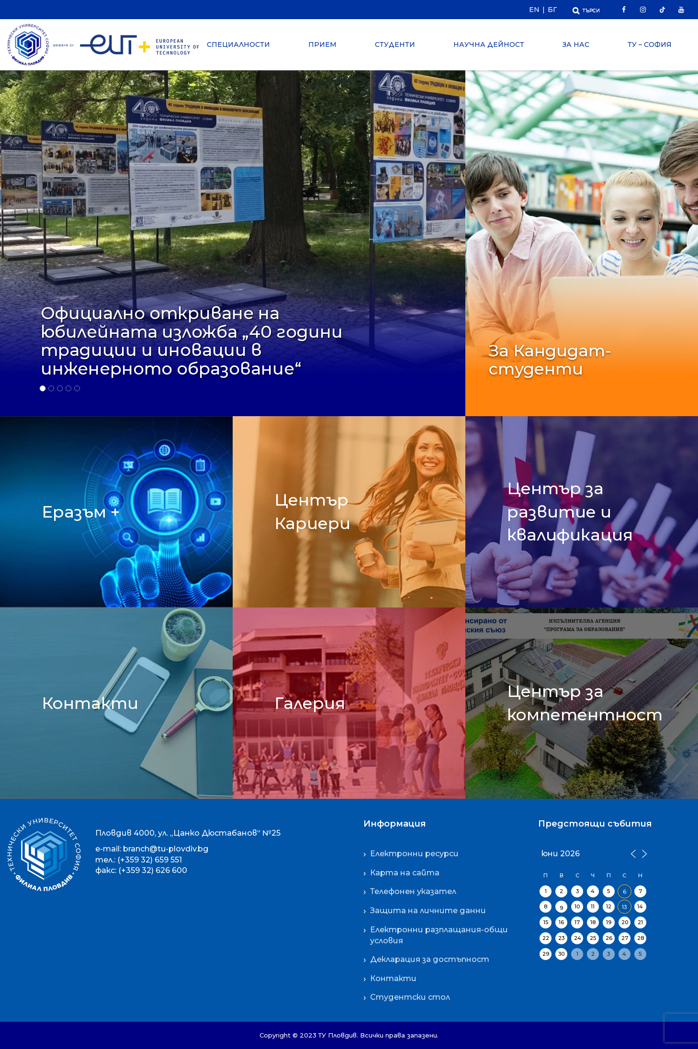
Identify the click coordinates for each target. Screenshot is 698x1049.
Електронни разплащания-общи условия (439, 935)
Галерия (309, 703)
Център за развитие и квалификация (570, 511)
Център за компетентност (585, 703)
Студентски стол (410, 997)
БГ (552, 9)
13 (624, 907)
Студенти (395, 44)
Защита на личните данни (428, 910)
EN (534, 9)
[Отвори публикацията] (232, 238)
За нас (576, 44)
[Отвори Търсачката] (586, 9)
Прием (322, 44)
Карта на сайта (404, 872)
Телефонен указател (413, 891)
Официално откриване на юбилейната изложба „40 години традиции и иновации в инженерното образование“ (192, 341)
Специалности (238, 44)
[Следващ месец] (643, 853)
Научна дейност (488, 44)
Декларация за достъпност (429, 959)
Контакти (90, 703)
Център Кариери (312, 511)
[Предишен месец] (633, 853)
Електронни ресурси (414, 853)
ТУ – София (650, 44)
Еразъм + (81, 512)
